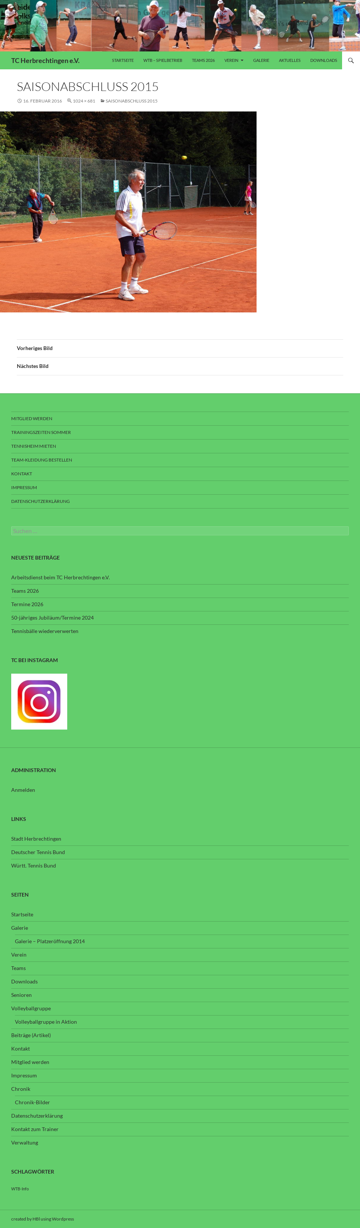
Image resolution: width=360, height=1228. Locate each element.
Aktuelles (290, 60)
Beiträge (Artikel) (31, 1035)
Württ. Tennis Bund (33, 865)
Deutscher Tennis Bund (38, 852)
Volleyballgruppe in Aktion (46, 1021)
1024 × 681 (84, 101)
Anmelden (23, 790)
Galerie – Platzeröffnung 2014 (50, 941)
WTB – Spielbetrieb (162, 60)
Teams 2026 (203, 60)
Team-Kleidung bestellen (41, 460)
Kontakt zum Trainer (35, 1129)
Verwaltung (24, 1142)
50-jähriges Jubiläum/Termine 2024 (52, 617)
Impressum (24, 487)
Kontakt (21, 473)
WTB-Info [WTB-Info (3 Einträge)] (20, 1188)
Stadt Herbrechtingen (36, 838)
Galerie (261, 60)
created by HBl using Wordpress (42, 1219)
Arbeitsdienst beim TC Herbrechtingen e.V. (60, 577)
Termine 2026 (27, 604)
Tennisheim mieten (33, 446)
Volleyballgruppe (31, 1008)
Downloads (323, 60)
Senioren (21, 995)
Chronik (20, 1089)
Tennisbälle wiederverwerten (44, 631)
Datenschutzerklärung (40, 501)
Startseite (123, 60)
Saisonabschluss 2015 (132, 101)
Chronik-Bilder (32, 1102)
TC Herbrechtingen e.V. (45, 60)
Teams (18, 968)
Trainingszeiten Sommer (41, 432)
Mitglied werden (31, 418)
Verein (231, 60)
